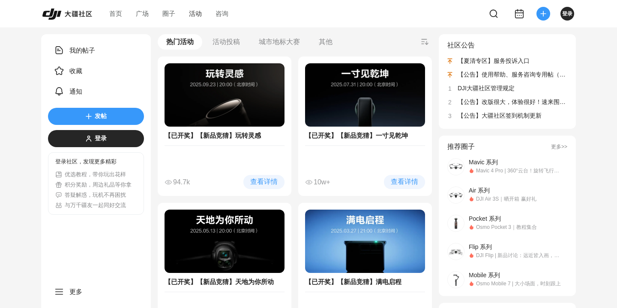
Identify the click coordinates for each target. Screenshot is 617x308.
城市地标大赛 (279, 41)
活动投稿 (226, 41)
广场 (142, 13)
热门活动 (180, 41)
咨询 (222, 13)
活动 (195, 13)
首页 (115, 13)
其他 (325, 41)
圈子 (168, 13)
